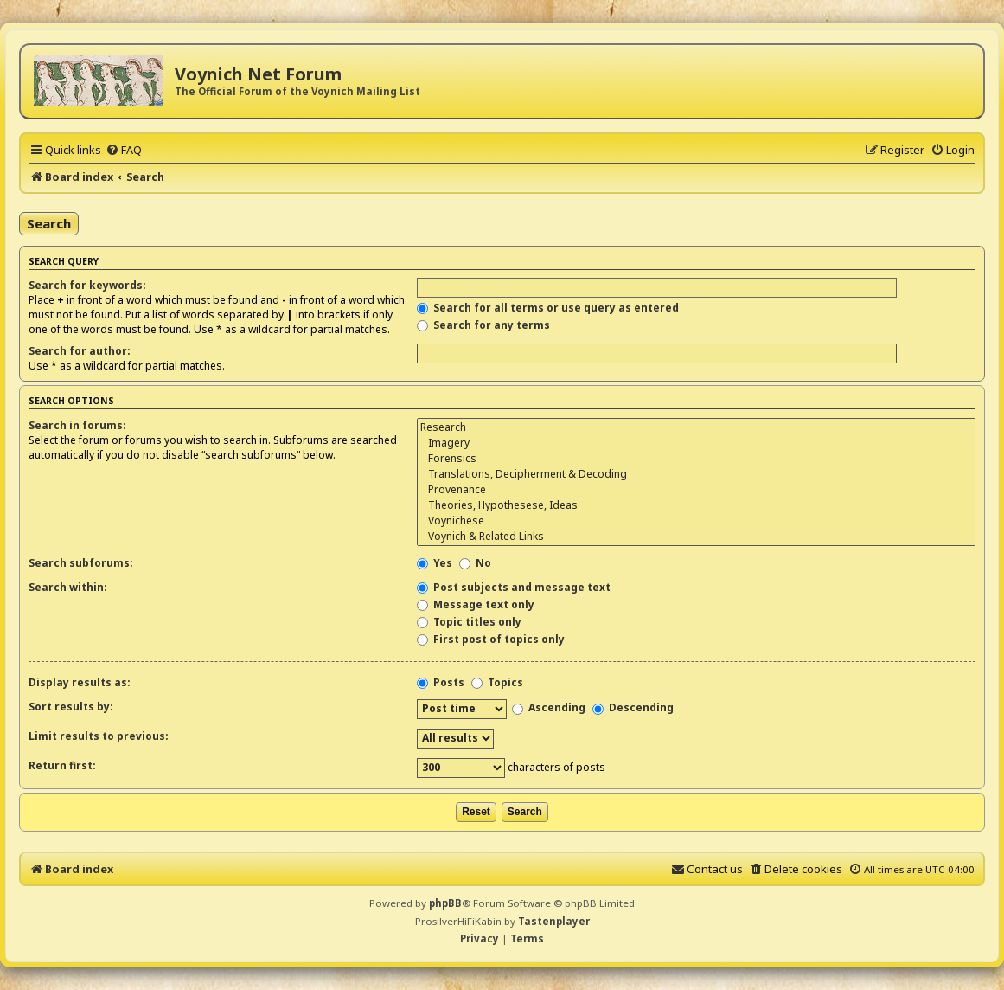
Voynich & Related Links (696, 536)
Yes (434, 563)
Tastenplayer (554, 921)
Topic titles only (469, 621)
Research (696, 427)
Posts (440, 682)
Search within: (68, 587)
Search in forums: (77, 425)
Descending (633, 707)
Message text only (475, 604)
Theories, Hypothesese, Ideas (696, 505)
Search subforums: (81, 563)
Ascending (548, 707)
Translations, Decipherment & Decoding (696, 474)
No (475, 563)
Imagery (696, 443)
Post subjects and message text (514, 587)
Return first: (62, 765)
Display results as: (80, 682)
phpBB (445, 903)
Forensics (696, 458)
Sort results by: (71, 706)
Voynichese (696, 521)
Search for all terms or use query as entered (548, 307)
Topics (497, 682)
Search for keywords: (87, 285)
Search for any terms (483, 325)
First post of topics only (491, 639)
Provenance (696, 490)
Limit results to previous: (99, 736)
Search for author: (80, 351)
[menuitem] (124, 149)
